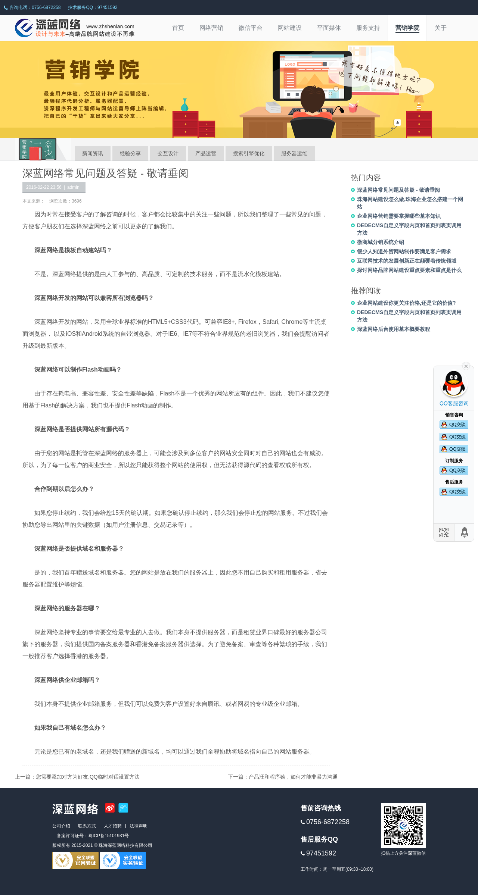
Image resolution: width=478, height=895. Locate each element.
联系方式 (87, 826)
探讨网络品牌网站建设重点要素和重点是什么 (409, 270)
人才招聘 (113, 826)
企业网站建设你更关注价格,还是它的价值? (406, 303)
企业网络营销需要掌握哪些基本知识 (399, 216)
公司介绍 (61, 826)
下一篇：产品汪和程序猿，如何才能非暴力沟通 (283, 777)
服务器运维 (294, 153)
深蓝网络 (94, 226)
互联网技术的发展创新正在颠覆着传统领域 (406, 261)
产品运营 (205, 153)
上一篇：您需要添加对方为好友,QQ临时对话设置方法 (77, 777)
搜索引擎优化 (248, 153)
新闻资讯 (92, 153)
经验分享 (130, 153)
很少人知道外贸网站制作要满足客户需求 (404, 251)
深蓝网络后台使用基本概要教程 (393, 329)
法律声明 (139, 826)
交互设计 (168, 153)
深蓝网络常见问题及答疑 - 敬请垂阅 (398, 190)
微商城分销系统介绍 (380, 242)
